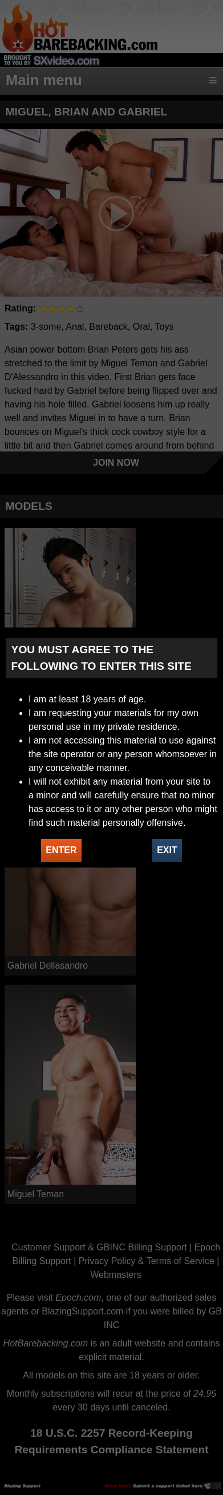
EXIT (167, 850)
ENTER (61, 850)
